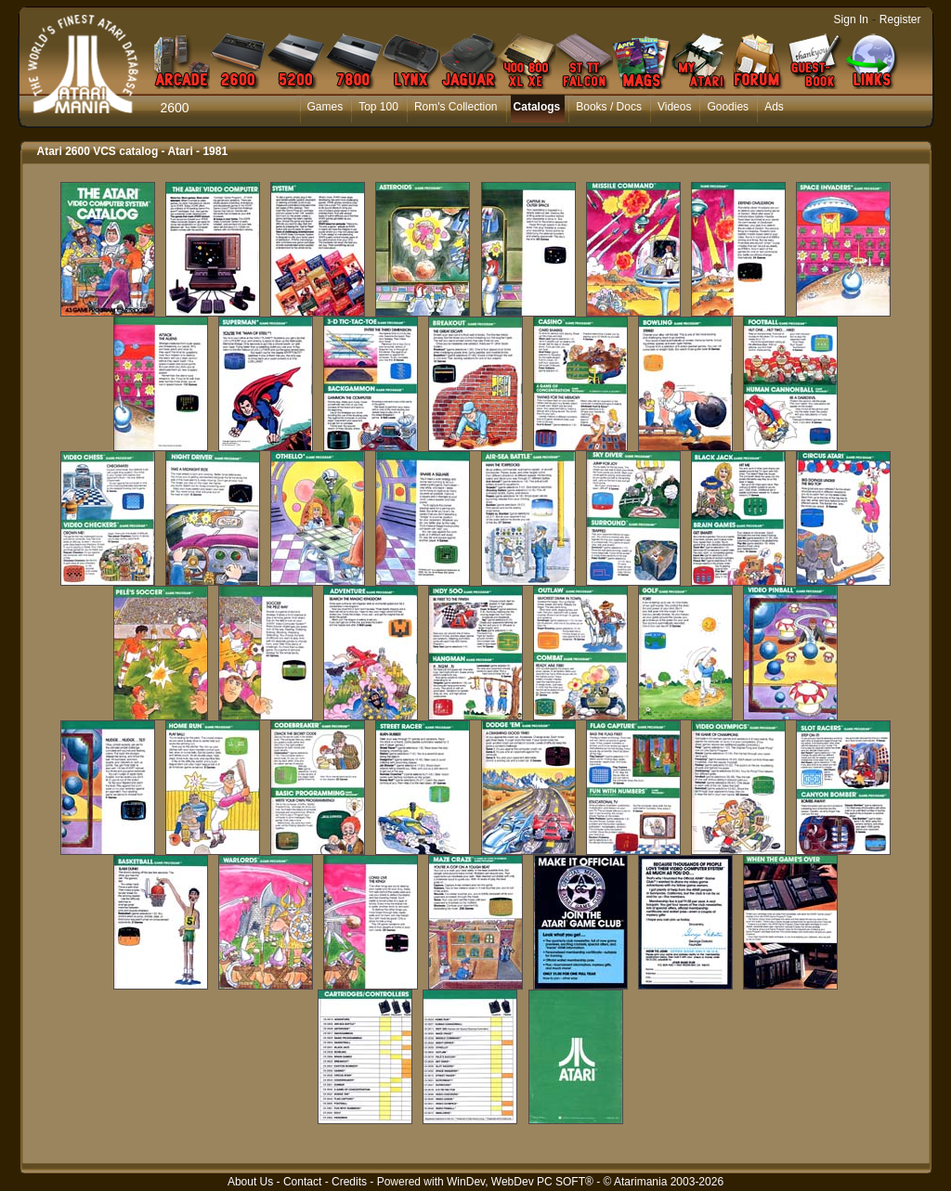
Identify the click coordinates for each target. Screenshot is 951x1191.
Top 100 (378, 106)
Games (325, 106)
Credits (349, 1181)
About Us (250, 1181)
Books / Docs (609, 106)
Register (900, 19)
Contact (302, 1181)
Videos (674, 106)
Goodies (728, 106)
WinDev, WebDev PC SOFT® (520, 1181)
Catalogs (537, 106)
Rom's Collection (456, 106)
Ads (774, 106)
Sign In (851, 19)
